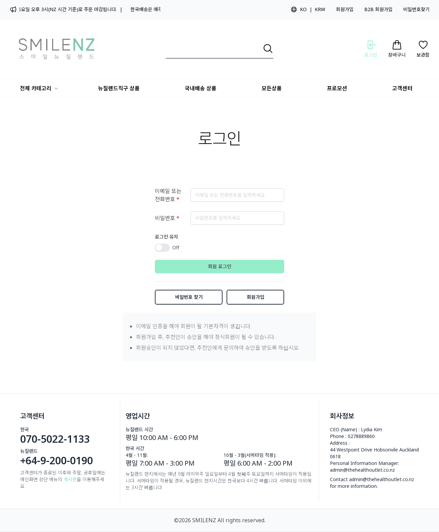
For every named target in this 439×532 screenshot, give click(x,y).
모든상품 (272, 88)
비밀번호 (167, 218)
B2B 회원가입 (378, 9)
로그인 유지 (166, 236)
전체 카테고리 (40, 88)
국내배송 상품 (200, 88)
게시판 (70, 479)
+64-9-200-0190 (56, 461)
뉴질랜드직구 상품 (119, 88)
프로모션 (337, 88)
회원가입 (344, 9)
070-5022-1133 (55, 439)
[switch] (162, 248)
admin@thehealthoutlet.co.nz (362, 470)
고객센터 (402, 88)
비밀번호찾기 (416, 9)
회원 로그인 (219, 266)
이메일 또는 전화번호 (168, 195)
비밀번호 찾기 (189, 297)
